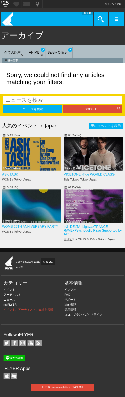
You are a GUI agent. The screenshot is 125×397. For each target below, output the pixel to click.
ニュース (9, 299)
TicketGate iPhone (14, 376)
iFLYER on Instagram (22, 343)
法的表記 (70, 304)
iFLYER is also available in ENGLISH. (63, 387)
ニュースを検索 (32, 109)
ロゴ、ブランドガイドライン (83, 314)
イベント (9, 289)
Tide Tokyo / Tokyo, (80, 179)
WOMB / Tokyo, (16, 179)
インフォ (70, 289)
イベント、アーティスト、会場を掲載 (28, 309)
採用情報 (70, 309)
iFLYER (9, 263)
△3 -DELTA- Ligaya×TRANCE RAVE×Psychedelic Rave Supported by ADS (93, 230)
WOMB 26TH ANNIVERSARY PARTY (30, 226)
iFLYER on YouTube (31, 343)
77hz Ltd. (48, 261)
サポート (70, 299)
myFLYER (10, 304)
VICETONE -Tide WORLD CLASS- (89, 174)
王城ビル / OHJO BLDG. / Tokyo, (89, 239)
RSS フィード (38, 343)
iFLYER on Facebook (14, 343)
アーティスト (12, 294)
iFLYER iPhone (7, 376)
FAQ (67, 294)
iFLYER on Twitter (7, 343)
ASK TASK (10, 174)
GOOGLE (91, 109)
